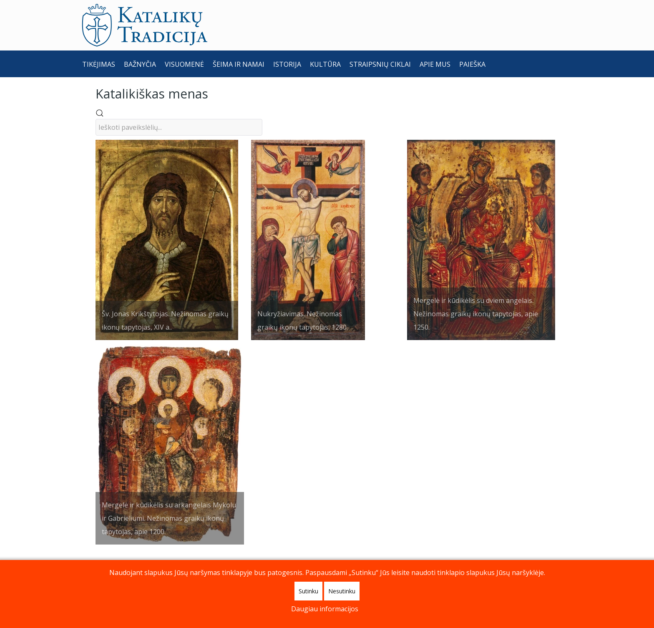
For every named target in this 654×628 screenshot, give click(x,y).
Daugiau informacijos (324, 608)
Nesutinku (341, 591)
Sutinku (308, 591)
